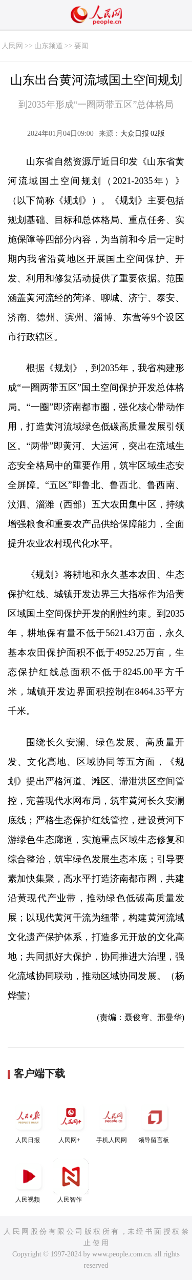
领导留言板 (155, 1121)
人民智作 (71, 1181)
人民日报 (29, 1121)
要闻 (81, 46)
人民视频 (29, 1181)
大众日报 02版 (142, 133)
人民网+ (71, 1121)
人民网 (12, 46)
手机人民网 (113, 1121)
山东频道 (48, 46)
